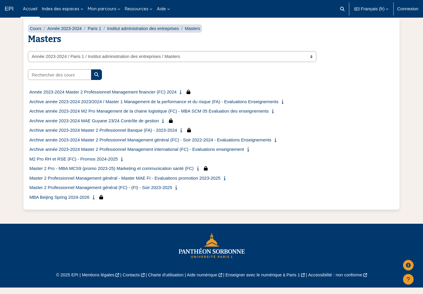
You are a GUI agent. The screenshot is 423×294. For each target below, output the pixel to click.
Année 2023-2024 (65, 34)
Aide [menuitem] (161, 8)
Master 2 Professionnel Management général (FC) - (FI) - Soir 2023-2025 (100, 193)
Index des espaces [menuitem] (60, 8)
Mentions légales (96, 281)
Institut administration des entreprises (144, 34)
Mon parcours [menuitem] (102, 8)
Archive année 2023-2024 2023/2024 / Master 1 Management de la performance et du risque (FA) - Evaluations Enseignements (153, 107)
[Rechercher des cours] (59, 81)
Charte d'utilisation (165, 281)
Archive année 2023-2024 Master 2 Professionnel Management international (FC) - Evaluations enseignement (136, 155)
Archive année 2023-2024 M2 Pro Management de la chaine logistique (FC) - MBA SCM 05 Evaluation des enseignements (149, 117)
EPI (9, 9)
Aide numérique (201, 281)
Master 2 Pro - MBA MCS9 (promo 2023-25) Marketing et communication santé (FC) (111, 174)
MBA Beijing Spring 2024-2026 (59, 203)
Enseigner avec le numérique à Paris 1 (264, 281)
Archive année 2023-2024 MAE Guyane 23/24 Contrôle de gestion (94, 126)
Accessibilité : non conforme (337, 281)
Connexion (407, 8)
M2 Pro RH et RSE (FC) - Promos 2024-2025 (73, 165)
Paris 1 (95, 34)
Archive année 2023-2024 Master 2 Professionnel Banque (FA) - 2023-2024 (103, 136)
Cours (35, 34)
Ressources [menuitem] (136, 8)
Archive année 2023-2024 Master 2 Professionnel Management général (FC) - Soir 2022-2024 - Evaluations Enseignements (150, 145)
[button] (342, 9)
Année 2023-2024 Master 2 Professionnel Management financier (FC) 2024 (103, 98)
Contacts (129, 281)
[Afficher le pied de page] (408, 279)
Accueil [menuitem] (30, 8)
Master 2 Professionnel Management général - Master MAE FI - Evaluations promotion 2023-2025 (124, 184)
